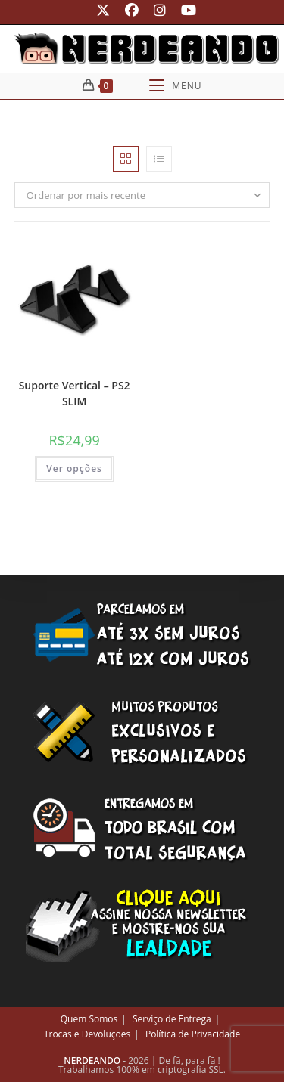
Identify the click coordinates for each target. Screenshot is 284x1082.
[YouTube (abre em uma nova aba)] (184, 10)
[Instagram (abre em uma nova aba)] (159, 10)
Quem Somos (89, 1018)
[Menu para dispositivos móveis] (175, 86)
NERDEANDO (92, 1060)
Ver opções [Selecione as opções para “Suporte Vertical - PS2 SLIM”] (74, 468)
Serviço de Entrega (172, 1018)
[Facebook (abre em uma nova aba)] (131, 10)
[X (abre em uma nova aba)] (103, 10)
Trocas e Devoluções (87, 1034)
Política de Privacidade (192, 1034)
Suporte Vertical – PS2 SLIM (74, 393)
